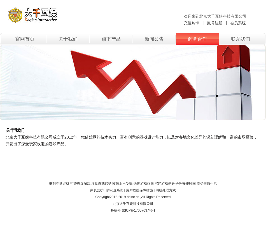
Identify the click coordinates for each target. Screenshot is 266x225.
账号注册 (215, 23)
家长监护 (97, 190)
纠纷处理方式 (166, 190)
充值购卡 (191, 23)
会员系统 (238, 23)
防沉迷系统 (114, 190)
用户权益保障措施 (139, 190)
